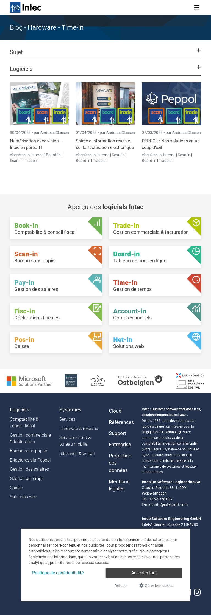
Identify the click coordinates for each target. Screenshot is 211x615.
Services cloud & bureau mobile (75, 441)
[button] (105, 54)
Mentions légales (119, 485)
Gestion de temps (27, 478)
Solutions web (23, 496)
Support (117, 433)
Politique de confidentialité (58, 572)
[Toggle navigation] (196, 7)
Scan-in (16, 160)
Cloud (115, 411)
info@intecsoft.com (171, 504)
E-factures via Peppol (30, 460)
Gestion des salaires (29, 469)
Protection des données (120, 463)
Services (67, 419)
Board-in (53, 155)
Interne (37, 155)
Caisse (16, 487)
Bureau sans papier (28, 450)
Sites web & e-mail (77, 453)
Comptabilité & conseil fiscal (24, 422)
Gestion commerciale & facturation (30, 438)
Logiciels (19, 409)
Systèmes (70, 409)
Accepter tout (144, 572)
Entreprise (120, 444)
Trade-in (32, 160)
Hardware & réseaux (78, 428)
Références (121, 422)
